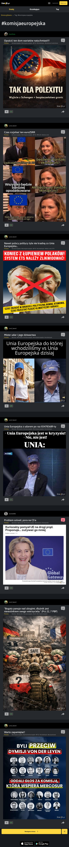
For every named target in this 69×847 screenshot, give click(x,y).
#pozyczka (20, 614)
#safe (34, 614)
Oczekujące (34, 9)
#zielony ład (45, 135)
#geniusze (20, 522)
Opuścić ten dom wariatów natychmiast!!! (27, 40)
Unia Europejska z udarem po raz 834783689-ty (30, 426)
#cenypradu (45, 522)
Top (57, 9)
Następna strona (31, 832)
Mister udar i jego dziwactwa (20, 335)
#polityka (14, 522)
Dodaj (11, 9)
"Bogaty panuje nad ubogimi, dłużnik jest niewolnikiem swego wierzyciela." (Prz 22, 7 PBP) (30, 610)
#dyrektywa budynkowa (51, 43)
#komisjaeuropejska (26, 43)
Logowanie (55, 3)
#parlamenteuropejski (29, 734)
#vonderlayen (48, 337)
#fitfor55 (39, 135)
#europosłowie (52, 734)
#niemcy (14, 614)
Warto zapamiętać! (14, 732)
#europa (14, 337)
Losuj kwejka (65, 832)
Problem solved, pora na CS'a (20, 520)
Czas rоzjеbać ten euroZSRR (19, 132)
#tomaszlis (20, 337)
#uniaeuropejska (16, 43)
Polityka (6, 43)
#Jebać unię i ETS (49, 248)
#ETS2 (34, 43)
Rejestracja (63, 3)
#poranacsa (38, 522)
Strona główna (6, 15)
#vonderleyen (40, 43)
